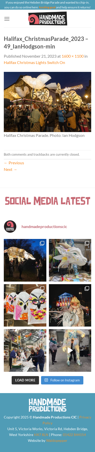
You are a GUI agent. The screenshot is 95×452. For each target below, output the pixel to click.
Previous (14, 162)
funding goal (47, 7)
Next (10, 169)
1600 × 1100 (73, 56)
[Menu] (7, 18)
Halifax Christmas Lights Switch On (34, 62)
